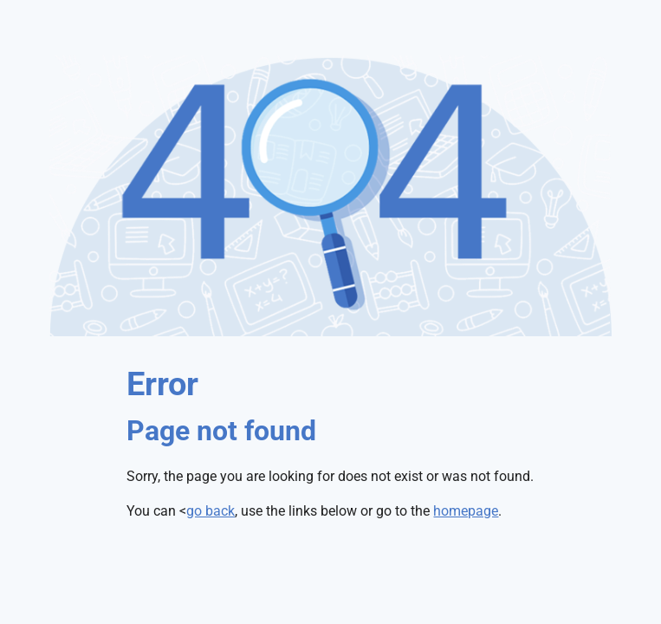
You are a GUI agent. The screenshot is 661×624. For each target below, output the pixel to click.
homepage (465, 511)
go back (210, 511)
